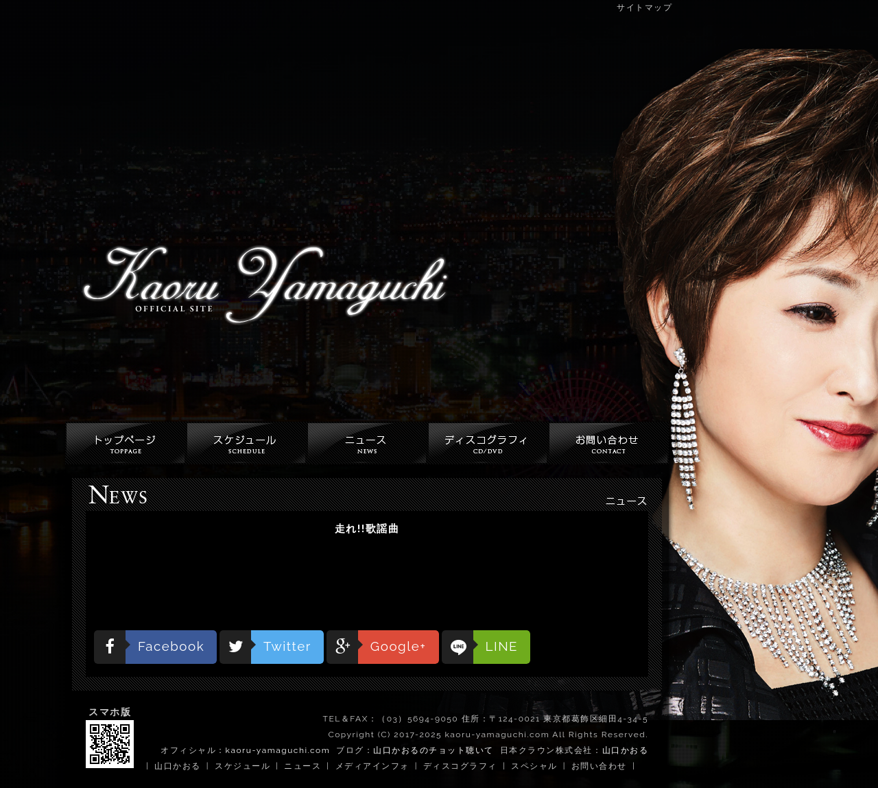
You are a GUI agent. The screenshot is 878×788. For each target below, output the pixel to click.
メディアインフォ (372, 766)
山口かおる (625, 750)
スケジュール (242, 766)
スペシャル (534, 766)
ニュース (302, 766)
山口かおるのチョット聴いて (433, 750)
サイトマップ (644, 7)
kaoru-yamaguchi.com (278, 750)
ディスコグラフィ (460, 766)
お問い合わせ (599, 766)
